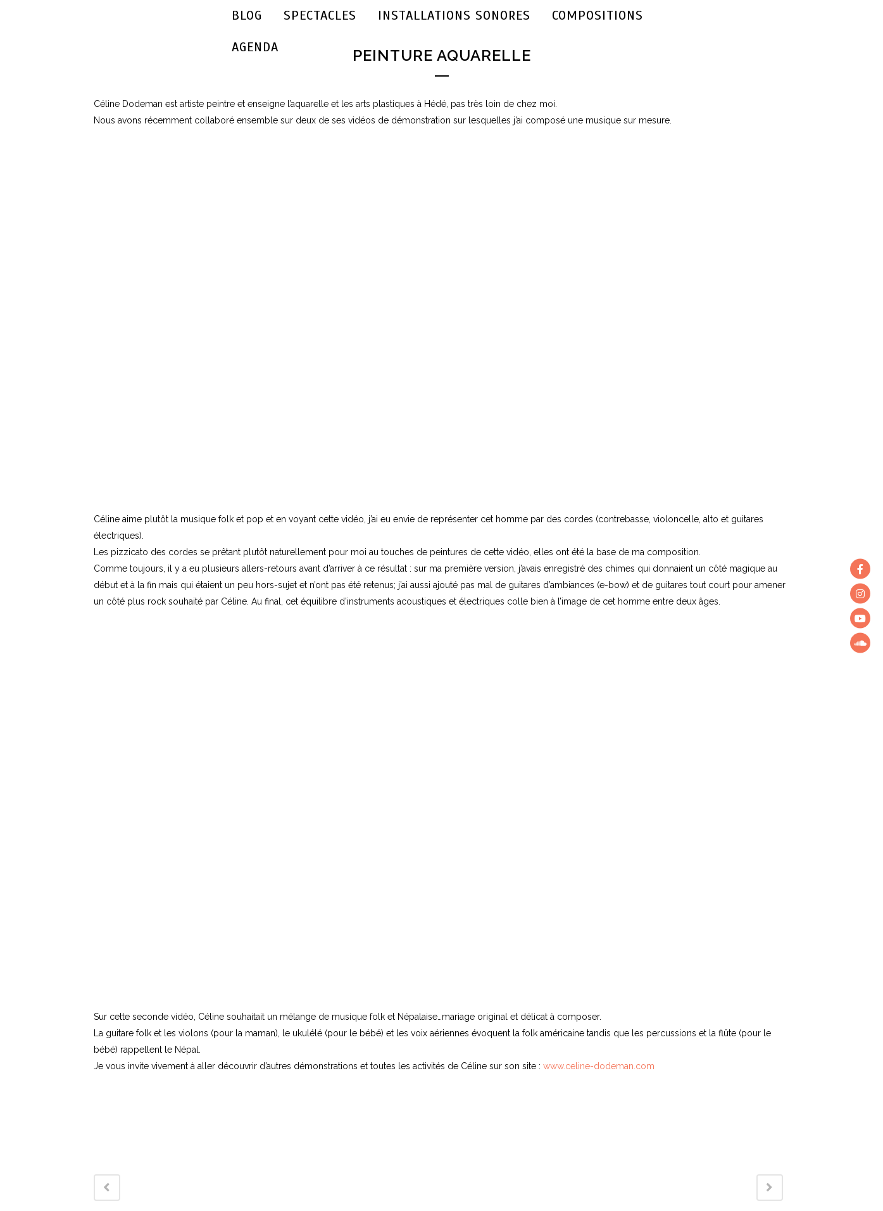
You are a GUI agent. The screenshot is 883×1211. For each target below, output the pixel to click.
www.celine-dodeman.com (598, 1066)
